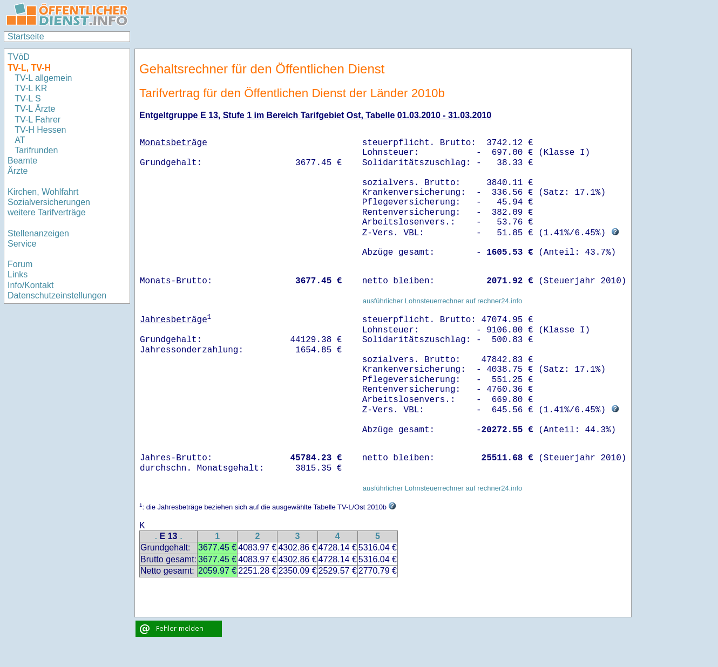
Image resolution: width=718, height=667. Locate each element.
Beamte (22, 160)
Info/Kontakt (30, 285)
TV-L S (27, 98)
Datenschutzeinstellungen (57, 295)
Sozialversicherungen (49, 202)
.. (156, 537)
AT (20, 140)
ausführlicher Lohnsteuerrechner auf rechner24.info (443, 301)
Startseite (26, 36)
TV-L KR (32, 88)
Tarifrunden (37, 150)
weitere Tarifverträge (47, 212)
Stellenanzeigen (38, 233)
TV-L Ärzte (35, 108)
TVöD (19, 57)
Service (22, 243)
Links (18, 274)
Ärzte (18, 170)
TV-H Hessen (40, 129)
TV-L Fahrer (37, 119)
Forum (20, 264)
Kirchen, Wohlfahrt (43, 191)
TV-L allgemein (43, 78)
